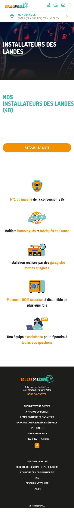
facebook (37, 445)
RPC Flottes (37, 428)
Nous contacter (37, 394)
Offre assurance (37, 433)
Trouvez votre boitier (37, 406)
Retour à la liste (37, 147)
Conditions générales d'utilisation (37, 467)
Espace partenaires (37, 439)
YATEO (42, 506)
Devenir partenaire (37, 483)
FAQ (37, 478)
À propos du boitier (37, 411)
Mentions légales (37, 461)
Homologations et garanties (37, 417)
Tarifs (37, 489)
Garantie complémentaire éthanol (37, 422)
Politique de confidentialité (37, 472)
